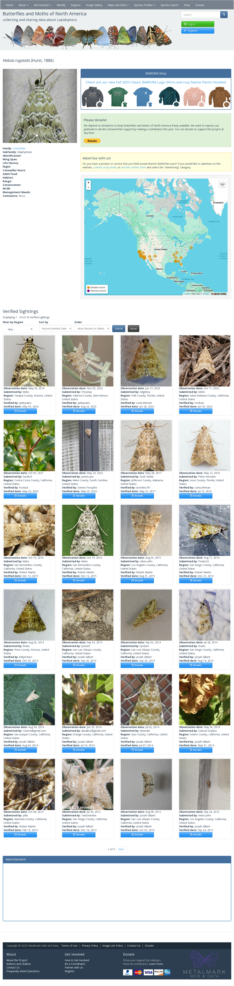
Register (69, 971)
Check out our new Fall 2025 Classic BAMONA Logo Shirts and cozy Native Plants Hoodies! (156, 82)
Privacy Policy (90, 945)
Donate (199, 5)
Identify (61, 5)
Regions (75, 5)
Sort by (43, 322)
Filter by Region (13, 322)
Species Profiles (144, 5)
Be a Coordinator (75, 964)
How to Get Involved (77, 960)
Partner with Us (74, 967)
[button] (8, 106)
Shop (187, 5)
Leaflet (187, 294)
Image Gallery (94, 5)
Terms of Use (69, 945)
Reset (133, 328)
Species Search (169, 5)
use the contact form (133, 167)
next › (121, 849)
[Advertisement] (117, 891)
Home (9, 5)
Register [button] (190, 30)
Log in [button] (189, 24)
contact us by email (104, 167)
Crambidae (19, 148)
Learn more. (156, 964)
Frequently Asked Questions (22, 971)
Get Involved (42, 5)
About (23, 5)
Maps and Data (118, 5)
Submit (119, 328)
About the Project (16, 960)
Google (206, 294)
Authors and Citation (18, 964)
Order (78, 322)
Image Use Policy (112, 945)
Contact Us (133, 945)
